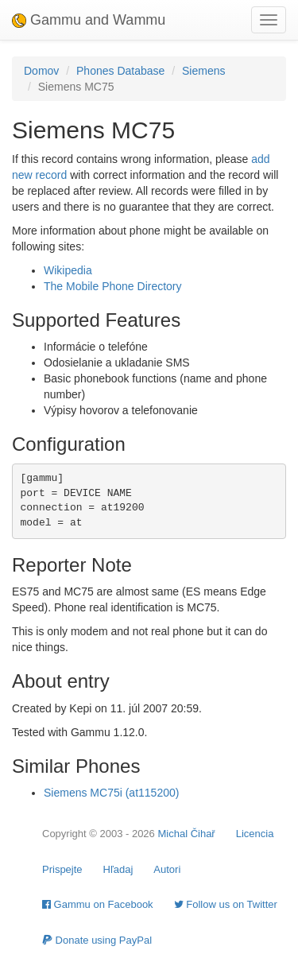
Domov (41, 70)
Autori (166, 869)
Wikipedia (68, 270)
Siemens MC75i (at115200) (111, 792)
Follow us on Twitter (225, 904)
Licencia (255, 834)
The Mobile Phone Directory (113, 286)
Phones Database (120, 70)
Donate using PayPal (97, 940)
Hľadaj (118, 869)
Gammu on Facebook (97, 904)
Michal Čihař (186, 834)
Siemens (203, 70)
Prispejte (62, 869)
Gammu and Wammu (88, 20)
